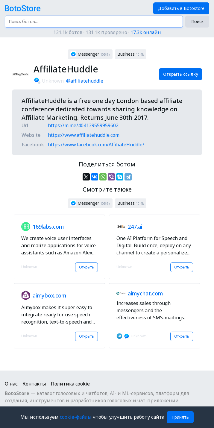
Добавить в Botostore (181, 8)
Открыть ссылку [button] (180, 74)
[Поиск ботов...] (94, 22)
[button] (90, 54)
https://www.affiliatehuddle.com (83, 135)
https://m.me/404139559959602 (83, 125)
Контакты (34, 383)
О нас (11, 383)
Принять (180, 417)
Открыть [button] (86, 267)
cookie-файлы (76, 417)
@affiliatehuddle (84, 81)
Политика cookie (70, 383)
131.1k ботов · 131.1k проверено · (107, 32)
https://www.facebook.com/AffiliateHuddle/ (96, 144)
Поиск (197, 21)
